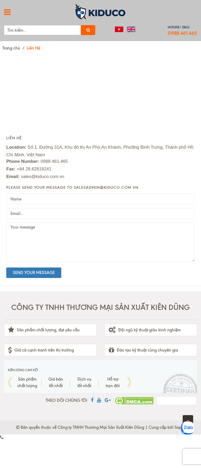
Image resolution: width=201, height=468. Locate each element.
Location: (16, 147)
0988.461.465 (182, 33)
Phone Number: (23, 161)
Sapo (179, 427)
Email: (13, 176)
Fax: (10, 168)
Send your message (34, 272)
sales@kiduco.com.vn (42, 176)
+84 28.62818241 (34, 168)
